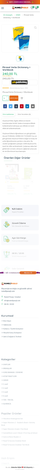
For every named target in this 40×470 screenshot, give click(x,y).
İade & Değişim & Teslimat (11, 353)
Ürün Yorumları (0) (24, 114)
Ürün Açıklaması (8, 114)
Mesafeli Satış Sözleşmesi (11, 349)
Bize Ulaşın (6, 337)
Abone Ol (28, 273)
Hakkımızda (6, 341)
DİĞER (18, 15)
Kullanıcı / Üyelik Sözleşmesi (12, 345)
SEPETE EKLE (14, 98)
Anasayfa (7, 15)
